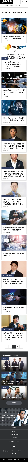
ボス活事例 (5, 358)
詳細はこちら (5, 420)
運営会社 (14, 427)
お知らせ (5, 58)
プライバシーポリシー (14, 434)
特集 (4, 32)
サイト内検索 (22, 2)
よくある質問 (14, 437)
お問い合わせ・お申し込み (14, 441)
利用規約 (14, 431)
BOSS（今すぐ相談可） (8, 140)
